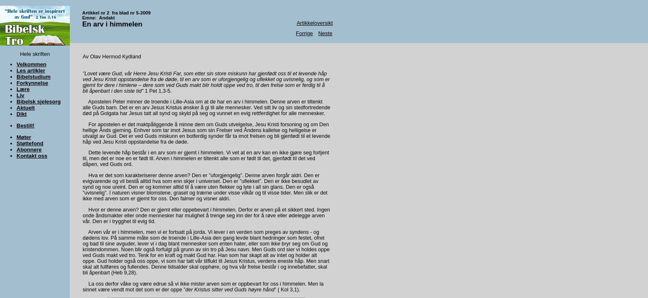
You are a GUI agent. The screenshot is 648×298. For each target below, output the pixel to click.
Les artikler (31, 70)
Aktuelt (26, 108)
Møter (24, 137)
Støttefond (30, 143)
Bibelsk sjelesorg (39, 102)
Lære (23, 89)
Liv (20, 95)
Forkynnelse (32, 83)
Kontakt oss (32, 156)
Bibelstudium (33, 77)
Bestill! (25, 126)
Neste (325, 33)
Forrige (304, 33)
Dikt (22, 114)
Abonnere (29, 150)
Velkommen (31, 64)
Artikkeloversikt (315, 23)
